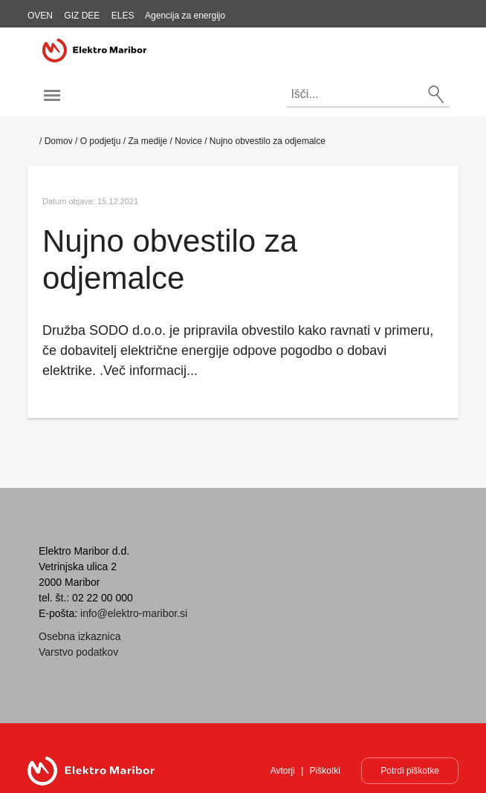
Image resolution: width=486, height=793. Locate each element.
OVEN (40, 15)
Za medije (147, 141)
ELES (123, 15)
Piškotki (325, 771)
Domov (59, 141)
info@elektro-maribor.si (133, 613)
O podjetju (100, 141)
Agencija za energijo (185, 15)
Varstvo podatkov (78, 652)
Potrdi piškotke (409, 771)
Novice (188, 141)
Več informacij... (150, 370)
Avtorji (282, 771)
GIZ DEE (82, 15)
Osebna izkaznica (80, 636)
